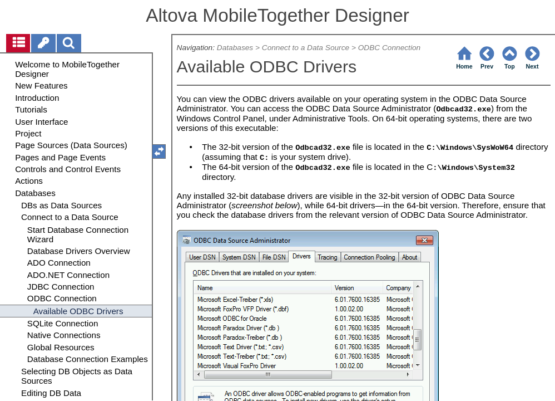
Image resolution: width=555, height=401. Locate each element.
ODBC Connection (389, 47)
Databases (235, 47)
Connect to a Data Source (305, 47)
